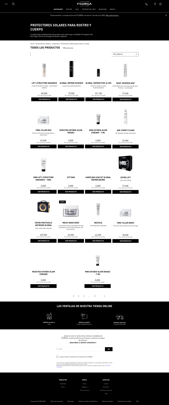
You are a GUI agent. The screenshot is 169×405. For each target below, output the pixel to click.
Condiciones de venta (106, 390)
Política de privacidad (56, 401)
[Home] (84, 5)
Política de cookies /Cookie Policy (87, 401)
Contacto (106, 384)
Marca (112, 9)
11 (95, 296)
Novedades (63, 384)
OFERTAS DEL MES (88, 9)
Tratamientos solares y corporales (48, 44)
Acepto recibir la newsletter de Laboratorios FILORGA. (76, 357)
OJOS (77, 9)
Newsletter (106, 387)
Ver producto (44, 110)
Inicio (32, 44)
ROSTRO (69, 9)
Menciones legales (107, 401)
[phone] (147, 4)
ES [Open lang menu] (6, 4)
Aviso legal (70, 401)
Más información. (112, 15)
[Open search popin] (13, 4)
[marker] (155, 4)
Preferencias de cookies (124, 401)
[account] (160, 4)
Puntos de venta (84, 390)
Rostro (63, 387)
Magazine (102, 9)
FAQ (106, 393)
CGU (137, 401)
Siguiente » (104, 296)
